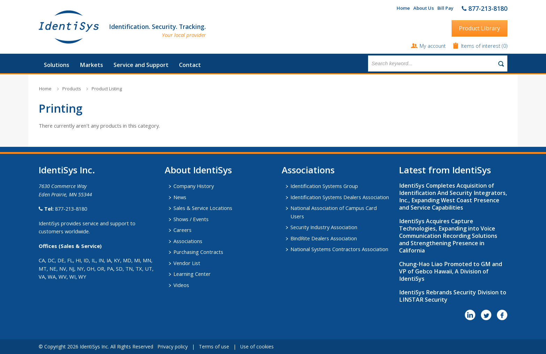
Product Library (479, 28)
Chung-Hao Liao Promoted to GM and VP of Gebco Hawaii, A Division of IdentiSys (450, 271)
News (179, 197)
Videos (181, 284)
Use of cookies (257, 346)
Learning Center (192, 273)
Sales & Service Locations (202, 207)
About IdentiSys (198, 170)
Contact (190, 65)
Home (403, 8)
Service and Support (141, 65)
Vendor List (186, 262)
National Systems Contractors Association (339, 249)
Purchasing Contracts (198, 251)
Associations (187, 241)
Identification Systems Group (324, 185)
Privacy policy (172, 346)
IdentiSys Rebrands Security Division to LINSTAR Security (452, 295)
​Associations (308, 170)
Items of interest (481, 45)
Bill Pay (445, 8)
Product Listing (107, 89)
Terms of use (214, 346)
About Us (423, 8)
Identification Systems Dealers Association (339, 197)
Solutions (56, 65)
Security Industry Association (323, 227)
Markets (91, 65)
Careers (182, 229)
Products (71, 89)
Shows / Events (191, 219)
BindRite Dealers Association (323, 238)
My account (433, 45)
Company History (193, 185)
